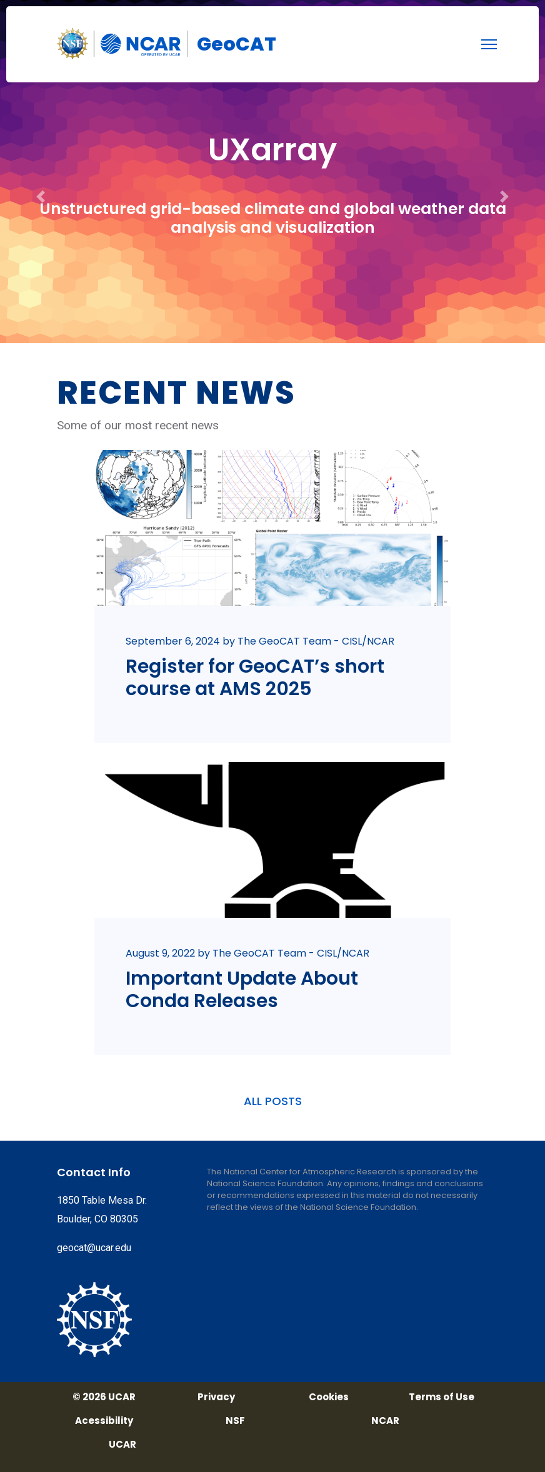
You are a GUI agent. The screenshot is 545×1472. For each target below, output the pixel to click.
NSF (235, 1420)
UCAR (122, 1444)
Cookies (329, 1397)
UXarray (272, 150)
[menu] (489, 44)
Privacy (216, 1397)
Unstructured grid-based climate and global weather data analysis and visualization (272, 218)
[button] (41, 171)
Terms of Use (441, 1397)
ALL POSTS (273, 1101)
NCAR (385, 1420)
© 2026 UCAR (104, 1397)
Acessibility (104, 1420)
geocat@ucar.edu (94, 1248)
